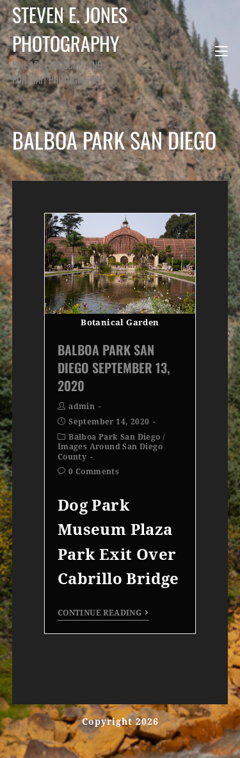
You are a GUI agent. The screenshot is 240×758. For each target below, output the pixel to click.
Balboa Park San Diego (114, 437)
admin (81, 406)
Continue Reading (103, 612)
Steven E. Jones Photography (75, 43)
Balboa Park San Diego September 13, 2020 (114, 367)
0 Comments (93, 471)
